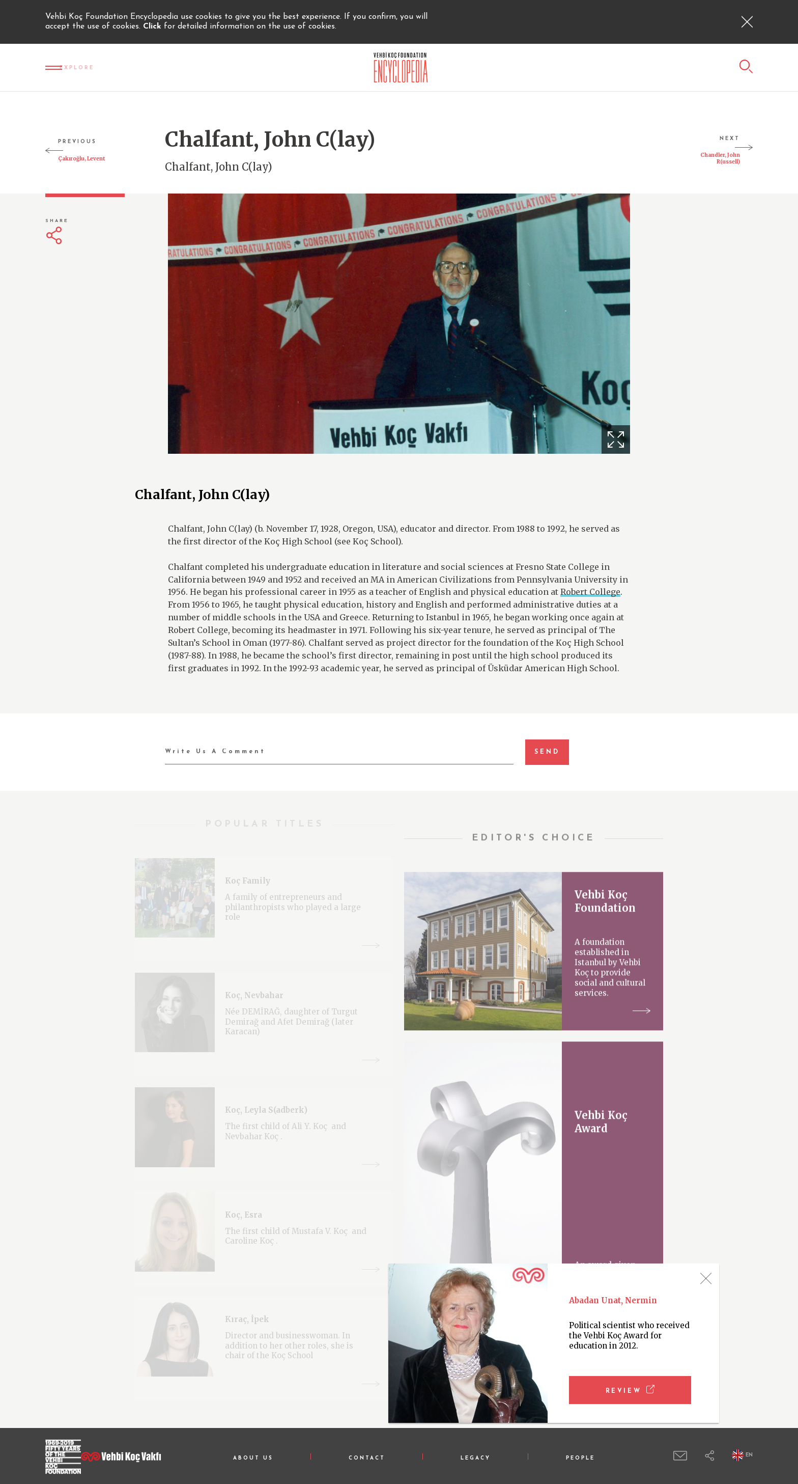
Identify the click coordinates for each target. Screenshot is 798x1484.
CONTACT (367, 1458)
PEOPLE (580, 1458)
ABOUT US (253, 1458)
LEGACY (476, 1458)
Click (153, 26)
